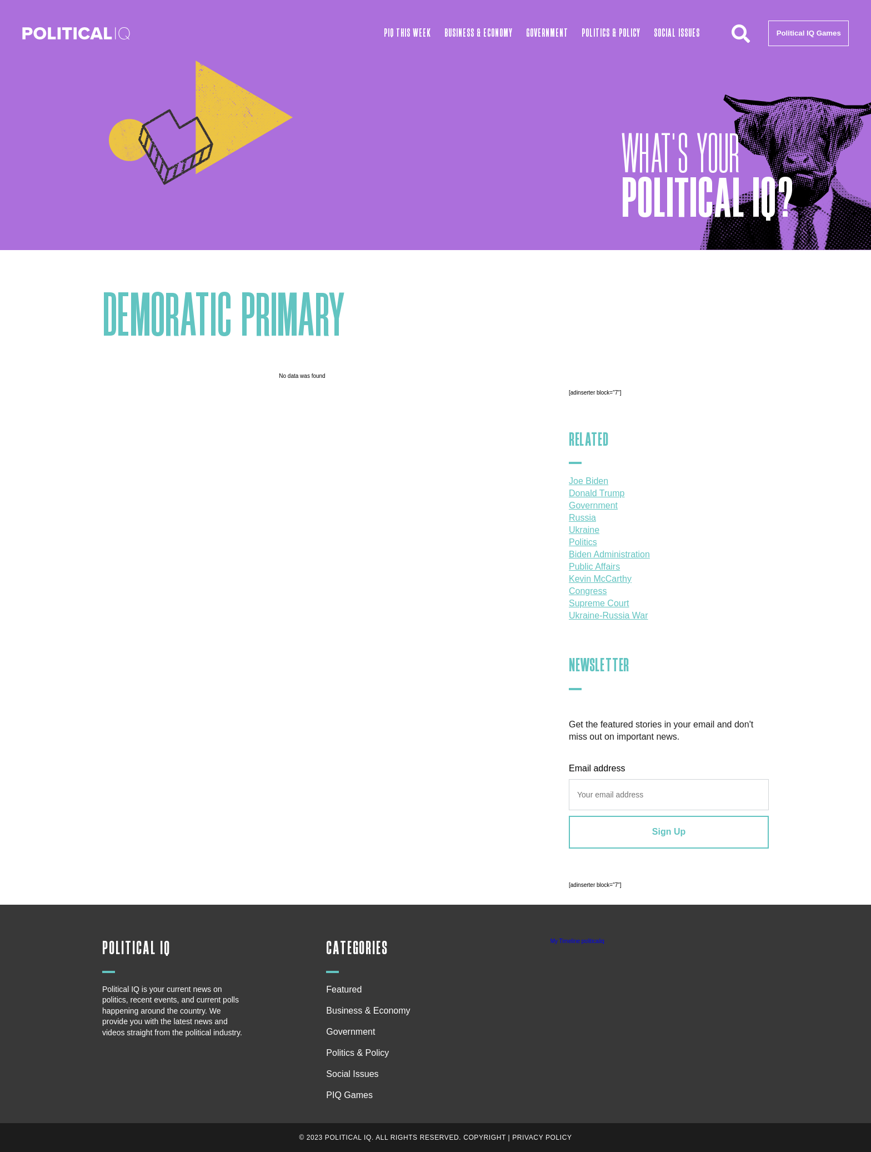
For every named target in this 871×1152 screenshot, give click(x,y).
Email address (597, 768)
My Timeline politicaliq (577, 941)
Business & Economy (478, 33)
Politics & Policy (611, 33)
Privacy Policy (542, 1137)
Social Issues (677, 33)
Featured (344, 989)
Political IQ (136, 948)
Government (547, 33)
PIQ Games (349, 1095)
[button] (740, 33)
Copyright (484, 1137)
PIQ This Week (407, 33)
